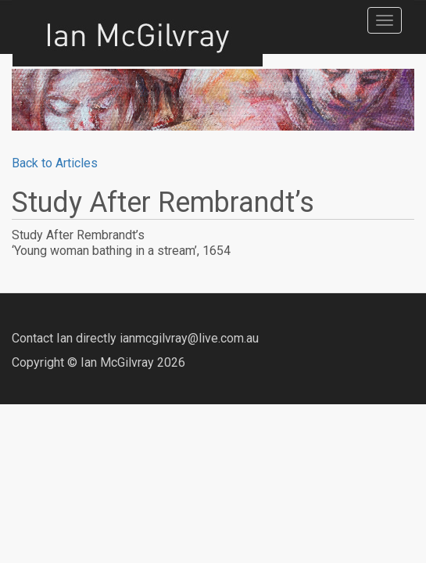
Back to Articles (55, 163)
